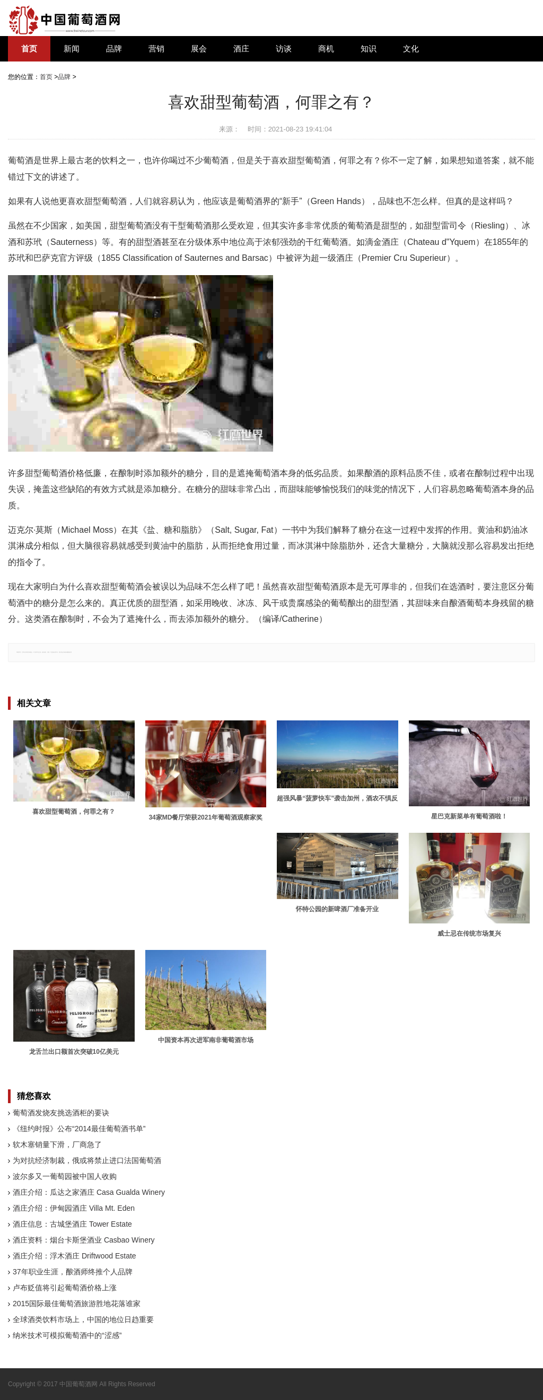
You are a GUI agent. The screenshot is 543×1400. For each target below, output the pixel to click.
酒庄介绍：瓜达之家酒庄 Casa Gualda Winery (89, 1192)
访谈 (284, 49)
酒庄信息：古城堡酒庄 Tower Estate (72, 1224)
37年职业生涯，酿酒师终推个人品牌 (73, 1271)
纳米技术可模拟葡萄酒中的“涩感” (67, 1335)
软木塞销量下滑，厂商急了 (57, 1144)
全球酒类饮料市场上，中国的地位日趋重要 (83, 1319)
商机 (326, 49)
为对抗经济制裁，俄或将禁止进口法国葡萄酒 (87, 1160)
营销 (156, 49)
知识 (368, 49)
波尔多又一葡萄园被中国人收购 (65, 1176)
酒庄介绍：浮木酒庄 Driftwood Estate (74, 1256)
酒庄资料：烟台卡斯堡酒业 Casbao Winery (84, 1240)
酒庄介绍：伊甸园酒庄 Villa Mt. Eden (74, 1208)
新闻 (72, 49)
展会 (199, 49)
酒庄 (241, 49)
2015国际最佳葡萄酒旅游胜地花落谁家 (77, 1303)
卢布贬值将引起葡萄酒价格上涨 (65, 1287)
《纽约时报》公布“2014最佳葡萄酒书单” (79, 1128)
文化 (411, 49)
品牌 (114, 49)
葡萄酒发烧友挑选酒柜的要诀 (61, 1112)
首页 (29, 49)
